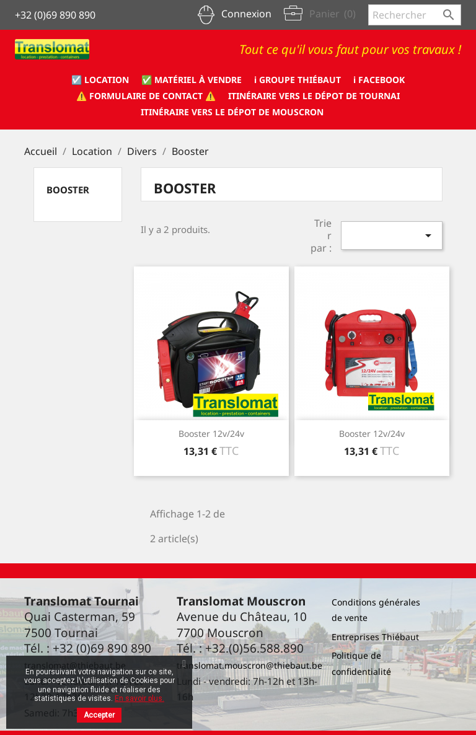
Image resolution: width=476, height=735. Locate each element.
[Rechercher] (414, 14)
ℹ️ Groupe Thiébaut (297, 80)
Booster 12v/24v (211, 433)
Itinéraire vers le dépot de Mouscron (232, 112)
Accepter (99, 715)
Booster (67, 189)
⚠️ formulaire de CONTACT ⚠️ (146, 96)
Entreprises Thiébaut (375, 637)
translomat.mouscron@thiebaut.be (249, 665)
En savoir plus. (139, 698)
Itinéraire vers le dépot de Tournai (314, 96)
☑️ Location (100, 80)
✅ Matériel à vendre (191, 80)
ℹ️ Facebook (379, 80)
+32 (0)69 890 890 (55, 15)
